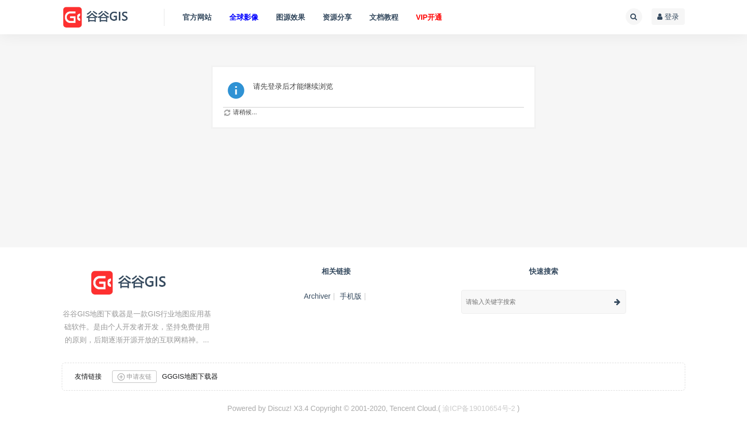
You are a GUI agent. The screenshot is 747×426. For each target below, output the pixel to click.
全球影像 (243, 17)
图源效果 (290, 17)
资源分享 (337, 17)
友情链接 (88, 376)
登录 (668, 16)
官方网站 (197, 17)
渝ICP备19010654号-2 (478, 408)
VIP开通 (429, 17)
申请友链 (134, 377)
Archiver (317, 296)
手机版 (351, 296)
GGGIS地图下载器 (190, 376)
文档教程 (383, 17)
